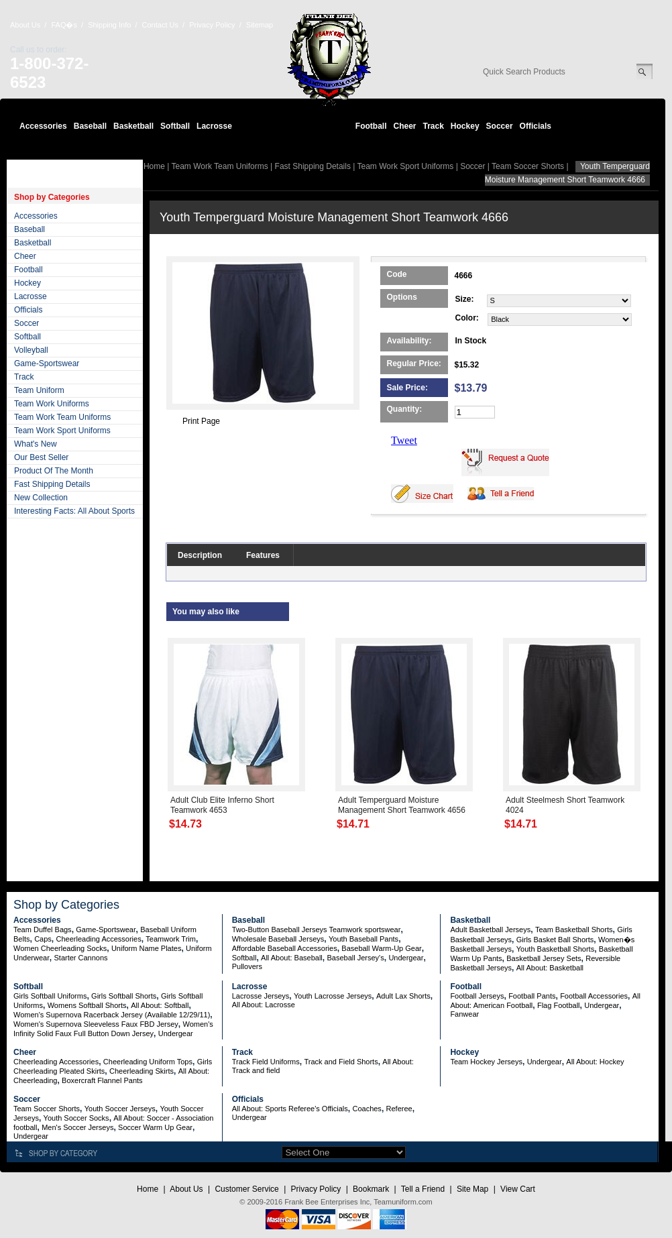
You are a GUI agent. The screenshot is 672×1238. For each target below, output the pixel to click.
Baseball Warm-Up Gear (381, 948)
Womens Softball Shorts (87, 1005)
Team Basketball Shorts (574, 929)
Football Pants (531, 996)
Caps (43, 939)
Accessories (43, 126)
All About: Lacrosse (263, 1005)
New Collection (41, 497)
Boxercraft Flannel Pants (102, 1080)
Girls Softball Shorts (123, 996)
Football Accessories (594, 996)
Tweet (404, 440)
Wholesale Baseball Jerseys (278, 939)
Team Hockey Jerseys (486, 1062)
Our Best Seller (41, 457)
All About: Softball (159, 1005)
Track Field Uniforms (266, 1062)
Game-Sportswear (46, 363)
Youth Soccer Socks (76, 1118)
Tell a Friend (423, 1189)
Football (371, 126)
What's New (35, 444)
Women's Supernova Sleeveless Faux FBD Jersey (95, 1024)
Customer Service (246, 1189)
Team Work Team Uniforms (62, 417)
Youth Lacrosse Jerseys (333, 996)
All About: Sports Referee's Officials (290, 1109)
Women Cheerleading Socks (60, 948)
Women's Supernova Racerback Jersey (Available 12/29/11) (111, 1015)
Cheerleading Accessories (99, 939)
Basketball (133, 126)
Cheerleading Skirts (141, 1071)
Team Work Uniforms (51, 403)
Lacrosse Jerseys (261, 996)
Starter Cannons (80, 958)
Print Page (201, 421)
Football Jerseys (477, 996)
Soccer (499, 126)
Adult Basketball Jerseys (490, 929)
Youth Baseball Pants (363, 939)
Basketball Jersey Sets (543, 958)
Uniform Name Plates (146, 948)
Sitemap (259, 25)
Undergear (405, 958)
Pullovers (247, 966)
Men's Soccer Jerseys (77, 1127)
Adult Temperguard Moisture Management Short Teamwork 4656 (401, 805)
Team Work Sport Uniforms (62, 430)
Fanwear (464, 1014)
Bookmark (371, 1189)
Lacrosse (214, 126)
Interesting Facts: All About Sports (74, 511)
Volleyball (31, 350)
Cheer (404, 126)
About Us (25, 25)
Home (154, 166)
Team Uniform (39, 390)
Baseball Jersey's (355, 958)
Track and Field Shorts (341, 1062)
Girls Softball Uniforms (50, 996)
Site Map (472, 1189)
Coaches (366, 1109)
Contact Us (160, 25)
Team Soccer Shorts (528, 166)
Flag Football (558, 1005)
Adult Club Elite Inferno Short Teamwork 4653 (222, 805)
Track (433, 126)
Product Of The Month (53, 470)
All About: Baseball (292, 958)
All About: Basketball (549, 968)
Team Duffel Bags (42, 929)
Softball (175, 126)
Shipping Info (109, 25)
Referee (399, 1109)
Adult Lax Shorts (403, 996)
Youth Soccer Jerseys (120, 1109)
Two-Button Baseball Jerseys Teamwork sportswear (316, 929)
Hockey (465, 126)
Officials (535, 126)
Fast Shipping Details (52, 484)
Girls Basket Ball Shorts (555, 940)
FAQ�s (64, 25)
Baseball (90, 126)
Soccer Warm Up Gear (155, 1127)
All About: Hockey (595, 1062)
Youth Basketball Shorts (555, 949)
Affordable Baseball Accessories (284, 948)
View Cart (517, 1189)
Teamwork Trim (171, 939)
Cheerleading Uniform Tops (147, 1062)
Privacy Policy (212, 25)
